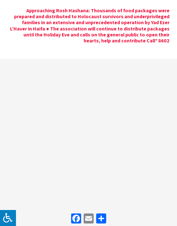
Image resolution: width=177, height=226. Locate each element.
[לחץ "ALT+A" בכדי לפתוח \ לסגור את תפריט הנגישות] (8, 218)
